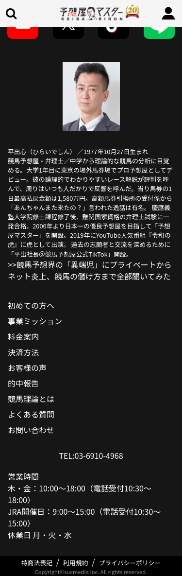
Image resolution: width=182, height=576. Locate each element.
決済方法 (23, 352)
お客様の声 (27, 367)
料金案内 (23, 336)
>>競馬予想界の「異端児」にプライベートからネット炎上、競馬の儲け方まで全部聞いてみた (90, 270)
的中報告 (23, 383)
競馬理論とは (31, 398)
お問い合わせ (31, 430)
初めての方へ (31, 305)
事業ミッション (35, 321)
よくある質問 (31, 414)
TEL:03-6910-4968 (91, 455)
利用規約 (75, 562)
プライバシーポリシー (130, 562)
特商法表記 (36, 562)
